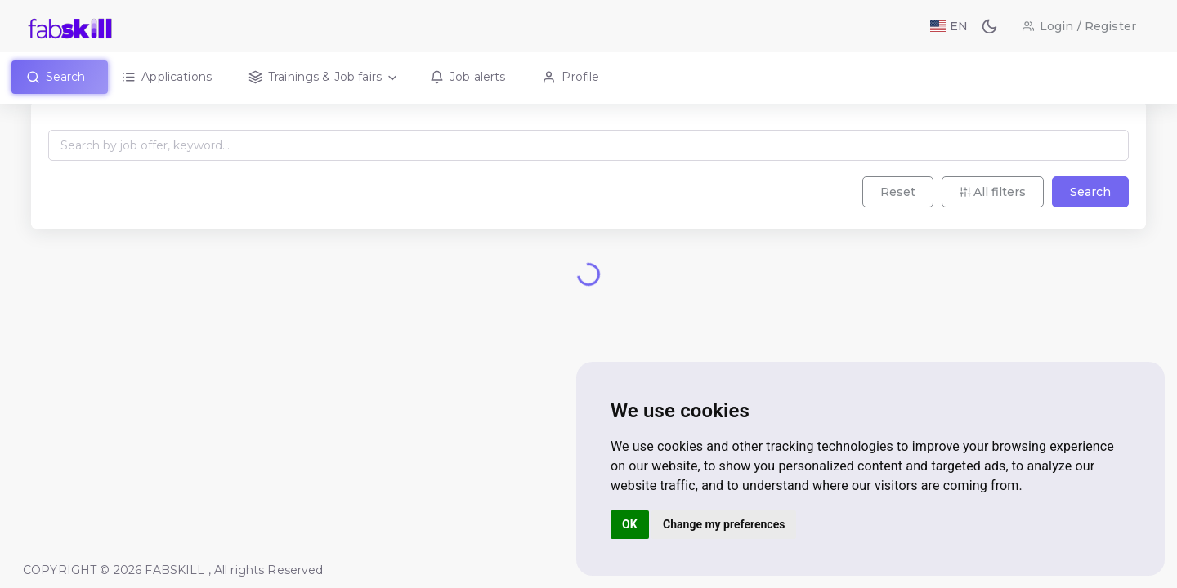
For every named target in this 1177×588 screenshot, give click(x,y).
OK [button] (630, 524)
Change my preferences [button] (724, 524)
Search (1087, 215)
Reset (894, 215)
